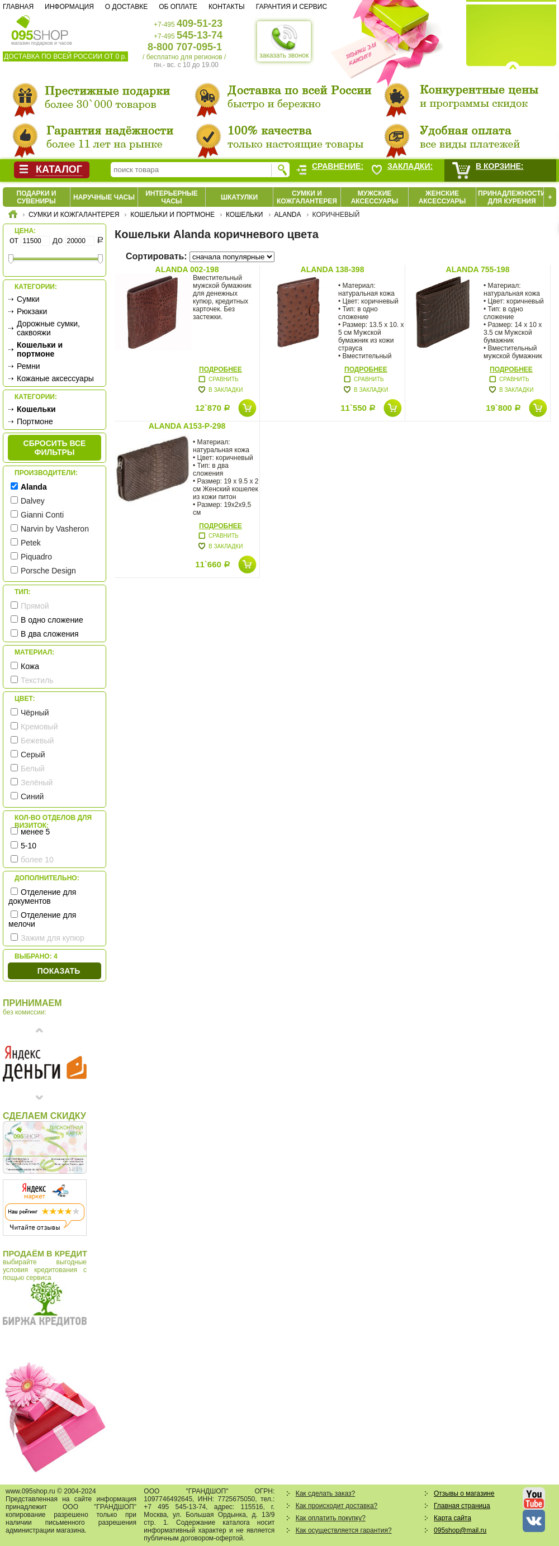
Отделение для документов (42, 896)
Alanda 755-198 (478, 269)
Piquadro (36, 556)
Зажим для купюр (52, 937)
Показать (58, 970)
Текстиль (37, 680)
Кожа (30, 666)
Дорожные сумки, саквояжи (48, 328)
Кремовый (39, 726)
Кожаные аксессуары (55, 378)
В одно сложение (52, 619)
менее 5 (35, 831)
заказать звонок (284, 41)
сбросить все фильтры (54, 448)
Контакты (227, 7)
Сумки (28, 299)
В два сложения (50, 633)
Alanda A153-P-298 (187, 425)
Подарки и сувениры (36, 197)
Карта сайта (452, 1518)
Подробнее (220, 369)
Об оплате (178, 7)
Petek (31, 542)
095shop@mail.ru (460, 1530)
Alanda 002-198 (187, 269)
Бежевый (37, 740)
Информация (69, 7)
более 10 (37, 859)
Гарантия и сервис (291, 7)
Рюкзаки (32, 311)
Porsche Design (48, 570)
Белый (33, 768)
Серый (33, 754)
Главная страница (462, 1506)
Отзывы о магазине (464, 1493)
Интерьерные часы (171, 197)
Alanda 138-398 (332, 269)
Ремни (28, 366)
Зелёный (37, 782)
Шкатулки (239, 197)
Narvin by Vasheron (55, 528)
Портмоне (35, 421)
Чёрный (35, 712)
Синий (32, 796)
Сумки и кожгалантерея (307, 197)
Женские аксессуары (442, 197)
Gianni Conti (42, 514)
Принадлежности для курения (512, 197)
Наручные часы (104, 197)
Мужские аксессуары (375, 197)
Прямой (35, 605)
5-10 (28, 845)
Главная (18, 7)
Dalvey (33, 500)
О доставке (126, 7)
